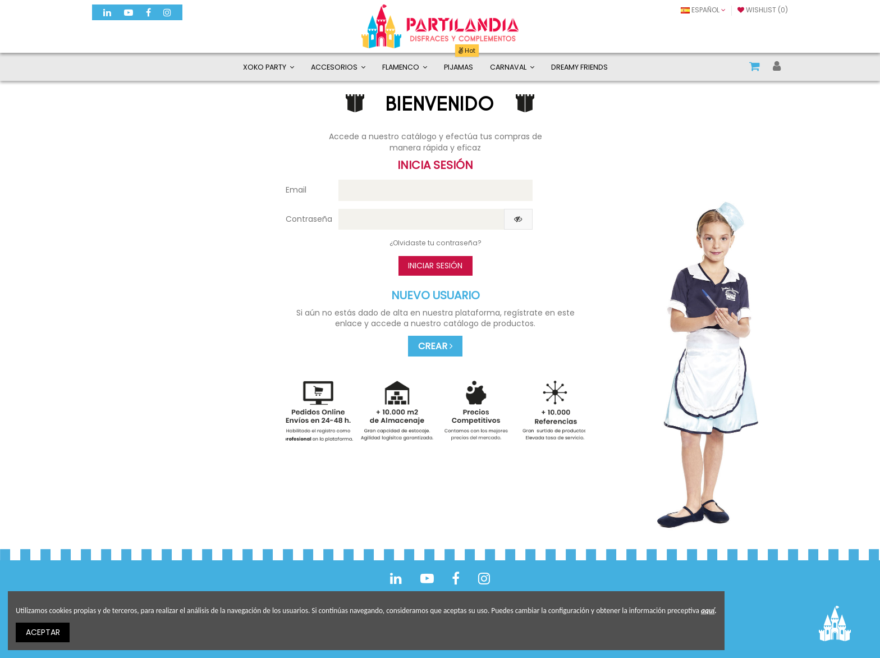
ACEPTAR (43, 632)
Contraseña (308, 219)
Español (703, 10)
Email (296, 189)
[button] (338, 67)
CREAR (435, 346)
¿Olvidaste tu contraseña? (435, 243)
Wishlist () (762, 10)
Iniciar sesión (435, 265)
